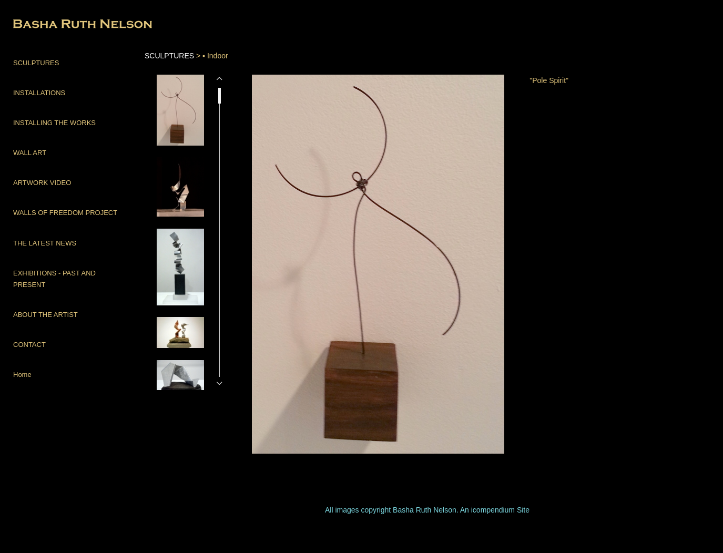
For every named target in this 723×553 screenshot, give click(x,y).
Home (22, 374)
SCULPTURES (36, 63)
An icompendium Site (494, 510)
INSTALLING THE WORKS (54, 123)
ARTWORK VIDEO (42, 183)
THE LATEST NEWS (44, 243)
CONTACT (29, 345)
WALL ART (29, 153)
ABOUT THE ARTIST (45, 315)
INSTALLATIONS (39, 93)
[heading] (39, 25)
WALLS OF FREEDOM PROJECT (65, 213)
